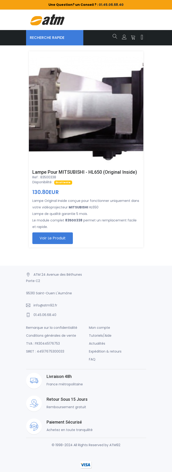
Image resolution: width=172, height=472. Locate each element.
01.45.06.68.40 (111, 4)
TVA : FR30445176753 (43, 343)
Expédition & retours (105, 351)
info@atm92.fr (45, 305)
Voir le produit (53, 238)
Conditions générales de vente (51, 335)
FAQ (92, 359)
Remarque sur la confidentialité (51, 327)
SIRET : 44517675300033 (45, 351)
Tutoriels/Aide (100, 335)
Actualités (97, 343)
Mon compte (99, 327)
